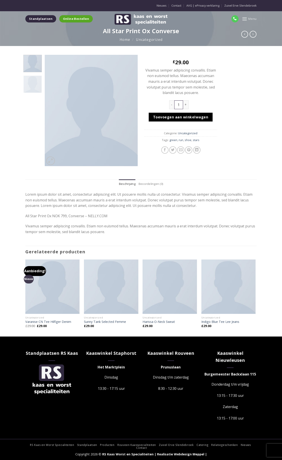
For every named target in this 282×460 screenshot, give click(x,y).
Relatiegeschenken (224, 445)
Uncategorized (149, 39)
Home (125, 39)
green (173, 140)
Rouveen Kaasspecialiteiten (136, 445)
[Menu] (249, 18)
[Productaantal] (178, 104)
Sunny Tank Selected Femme (105, 322)
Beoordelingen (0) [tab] (151, 184)
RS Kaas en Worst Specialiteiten (52, 445)
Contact (176, 5)
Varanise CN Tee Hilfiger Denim (48, 322)
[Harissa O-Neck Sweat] (170, 286)
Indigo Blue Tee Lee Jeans (220, 322)
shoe (188, 140)
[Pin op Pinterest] (188, 150)
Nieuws (162, 5)
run (181, 140)
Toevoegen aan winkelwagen (180, 117)
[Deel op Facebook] (165, 150)
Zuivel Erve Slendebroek (240, 5)
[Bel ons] (235, 19)
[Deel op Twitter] (172, 150)
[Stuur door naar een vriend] (180, 150)
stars (196, 140)
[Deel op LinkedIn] (196, 150)
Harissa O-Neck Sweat (159, 322)
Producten (107, 445)
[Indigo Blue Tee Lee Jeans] (228, 286)
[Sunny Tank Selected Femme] (111, 286)
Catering (202, 445)
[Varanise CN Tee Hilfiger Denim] (52, 286)
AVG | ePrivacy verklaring (202, 5)
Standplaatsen (87, 445)
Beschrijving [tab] (127, 184)
